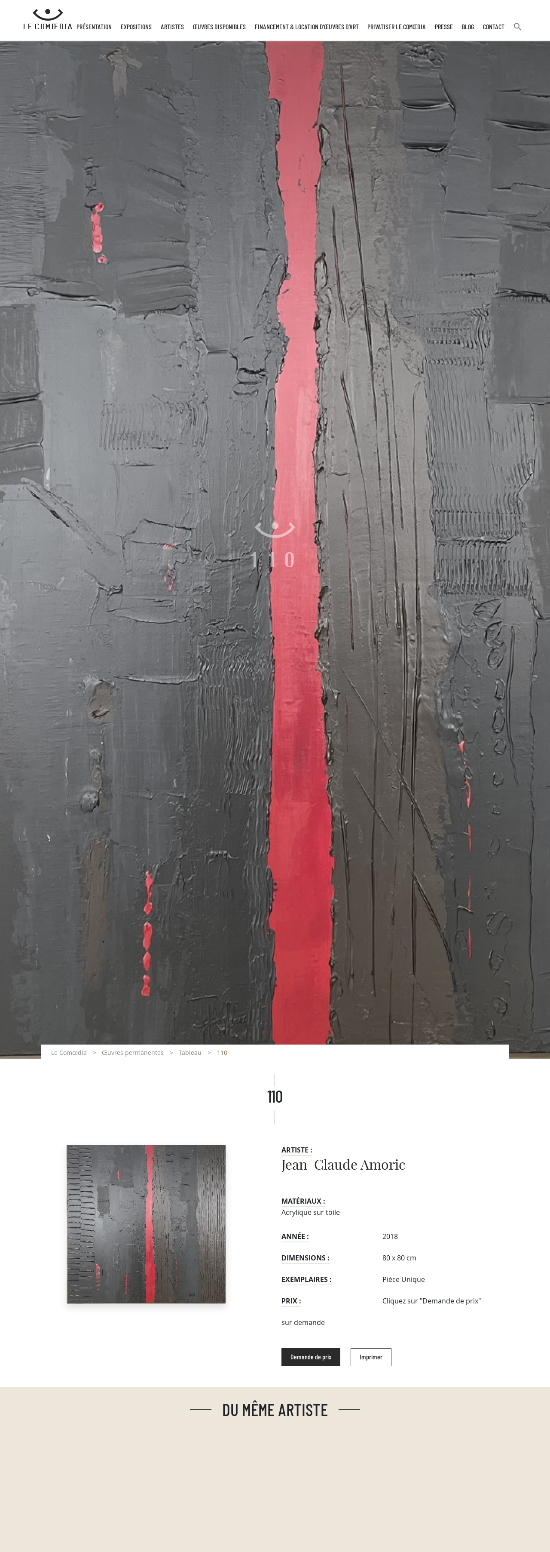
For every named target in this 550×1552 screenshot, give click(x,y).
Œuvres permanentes (133, 1052)
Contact (493, 27)
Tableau (190, 1052)
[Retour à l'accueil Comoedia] (48, 19)
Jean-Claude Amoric (343, 1165)
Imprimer (371, 1357)
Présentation (94, 27)
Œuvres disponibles (219, 27)
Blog (468, 27)
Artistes (172, 27)
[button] (517, 30)
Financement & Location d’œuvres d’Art (307, 27)
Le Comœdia (69, 1052)
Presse (444, 27)
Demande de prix (310, 1357)
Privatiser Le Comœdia (396, 27)
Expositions (136, 27)
